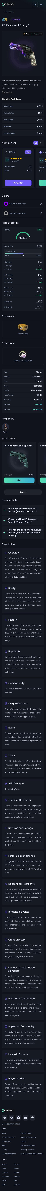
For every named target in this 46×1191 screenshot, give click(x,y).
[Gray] (23, 213)
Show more (7, 92)
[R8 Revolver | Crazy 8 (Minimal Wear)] (23, 113)
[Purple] (23, 204)
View (19, 480)
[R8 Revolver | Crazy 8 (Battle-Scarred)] (23, 133)
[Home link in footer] (23, 1110)
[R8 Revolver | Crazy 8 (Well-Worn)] (23, 126)
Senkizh (38, 404)
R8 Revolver (37, 376)
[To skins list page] (9, 12)
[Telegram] (11, 1118)
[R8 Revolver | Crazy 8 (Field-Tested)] (23, 120)
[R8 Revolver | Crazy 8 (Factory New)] (23, 106)
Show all (23, 492)
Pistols (39, 372)
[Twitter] (4, 1118)
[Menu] (41, 4)
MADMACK (37, 409)
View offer (18, 183)
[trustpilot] (32, 1118)
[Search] (35, 4)
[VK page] (18, 1118)
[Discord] (25, 1118)
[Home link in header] (7, 4)
